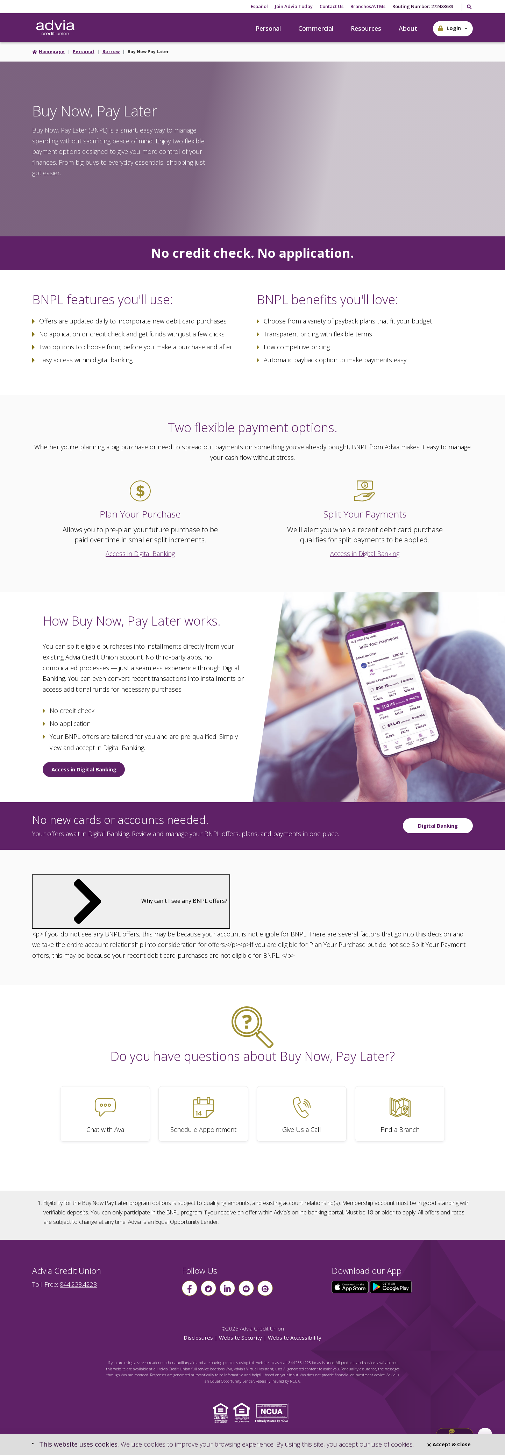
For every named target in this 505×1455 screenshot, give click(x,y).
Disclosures (198, 1337)
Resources (366, 28)
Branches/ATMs (367, 6)
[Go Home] (55, 28)
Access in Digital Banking (140, 553)
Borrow (111, 52)
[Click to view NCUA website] (273, 1412)
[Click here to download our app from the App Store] (351, 1286)
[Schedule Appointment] (203, 1114)
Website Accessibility (294, 1337)
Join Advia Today (294, 6)
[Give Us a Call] (302, 1114)
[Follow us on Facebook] (189, 1288)
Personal (268, 28)
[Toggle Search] (469, 7)
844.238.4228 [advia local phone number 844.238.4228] (78, 1284)
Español (259, 6)
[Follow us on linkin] (227, 1288)
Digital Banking (438, 825)
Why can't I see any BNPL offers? (131, 901)
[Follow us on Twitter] (208, 1288)
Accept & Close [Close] (449, 1444)
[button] (453, 28)
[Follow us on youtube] (246, 1288)
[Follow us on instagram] (265, 1288)
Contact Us (331, 6)
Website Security (240, 1337)
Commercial (315, 28)
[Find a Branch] (400, 1114)
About (408, 28)
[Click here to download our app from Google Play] (391, 1286)
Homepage (52, 52)
